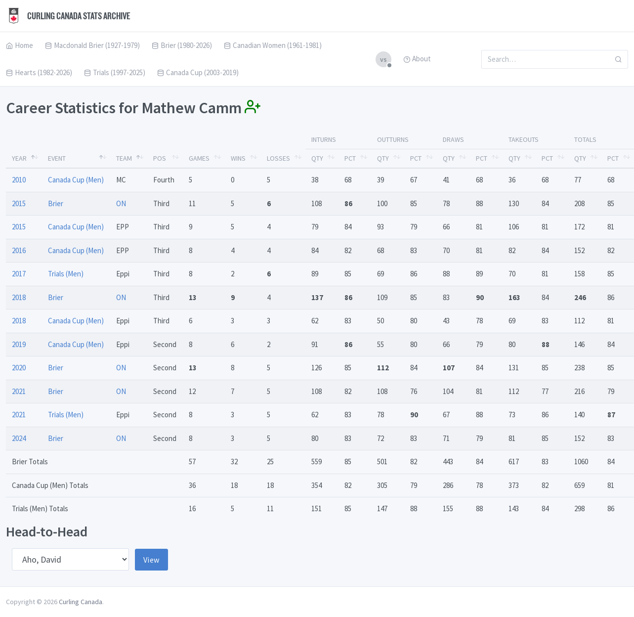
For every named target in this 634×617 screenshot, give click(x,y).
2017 (19, 273)
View (151, 560)
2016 (19, 250)
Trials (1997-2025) (114, 72)
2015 (19, 203)
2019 (19, 344)
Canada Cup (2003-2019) (198, 72)
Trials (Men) (66, 273)
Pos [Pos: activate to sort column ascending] (159, 158)
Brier (55, 203)
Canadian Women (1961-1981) (273, 45)
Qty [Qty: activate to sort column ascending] (317, 158)
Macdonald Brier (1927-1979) (92, 45)
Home (19, 45)
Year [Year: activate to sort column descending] (19, 158)
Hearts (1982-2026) (39, 72)
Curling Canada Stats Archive (68, 16)
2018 (19, 297)
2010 (19, 179)
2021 (19, 391)
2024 (19, 438)
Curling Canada (80, 601)
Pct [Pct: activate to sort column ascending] (350, 158)
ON (121, 203)
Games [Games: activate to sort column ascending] (199, 158)
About (417, 58)
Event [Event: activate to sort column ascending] (57, 158)
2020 (19, 367)
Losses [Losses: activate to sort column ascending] (278, 158)
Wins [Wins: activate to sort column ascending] (238, 158)
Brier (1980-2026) (182, 45)
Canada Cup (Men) (76, 179)
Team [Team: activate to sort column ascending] (124, 158)
